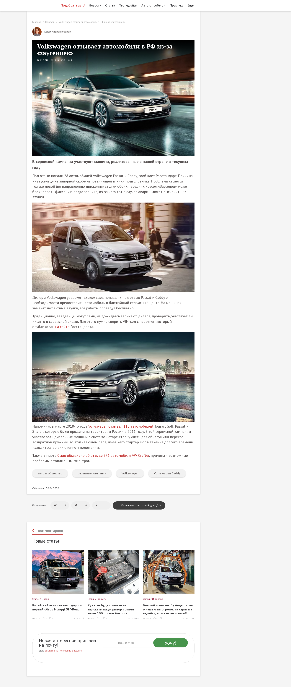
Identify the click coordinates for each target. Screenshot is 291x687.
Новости (95, 5)
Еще (191, 5)
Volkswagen (130, 473)
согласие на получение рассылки (63, 650)
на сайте (62, 326)
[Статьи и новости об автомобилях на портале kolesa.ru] (42, 5)
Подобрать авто (73, 5)
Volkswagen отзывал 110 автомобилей (120, 426)
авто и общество (50, 473)
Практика (176, 5)
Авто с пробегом (153, 5)
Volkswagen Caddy (167, 473)
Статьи (110, 5)
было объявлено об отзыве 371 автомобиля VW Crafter (103, 455)
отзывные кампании (92, 473)
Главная (36, 22)
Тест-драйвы (128, 5)
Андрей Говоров (61, 31)
